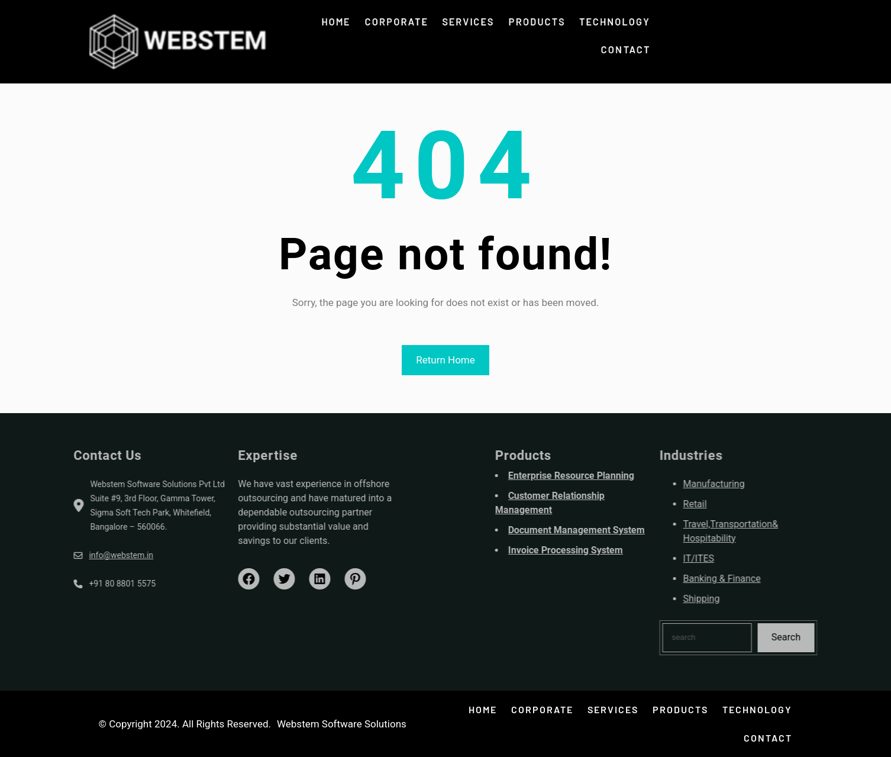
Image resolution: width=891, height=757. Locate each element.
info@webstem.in (80, 555)
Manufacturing (755, 483)
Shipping (742, 598)
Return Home (445, 360)
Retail (736, 504)
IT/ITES (740, 558)
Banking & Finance (763, 578)
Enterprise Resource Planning (613, 475)
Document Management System (618, 530)
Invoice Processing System (607, 550)
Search (827, 637)
